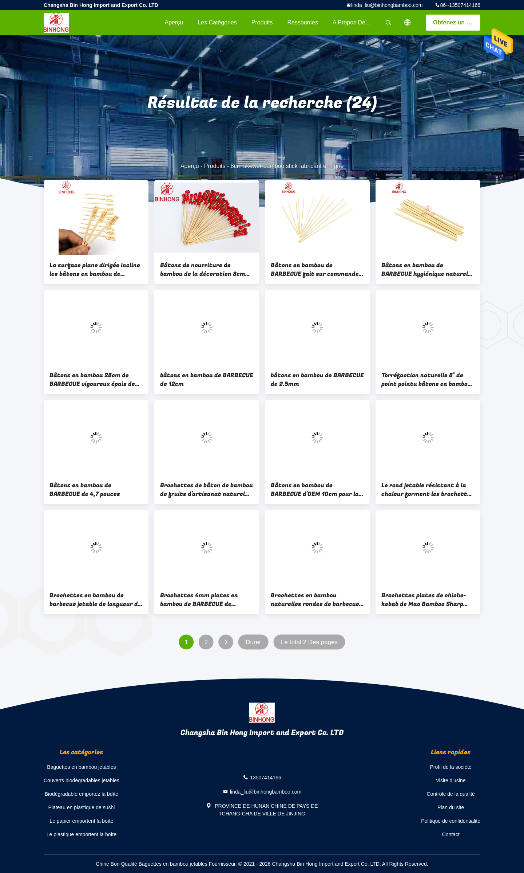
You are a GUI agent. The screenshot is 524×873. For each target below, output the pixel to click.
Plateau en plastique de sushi (81, 807)
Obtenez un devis (456, 22)
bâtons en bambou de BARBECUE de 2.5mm (317, 379)
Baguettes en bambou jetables (81, 767)
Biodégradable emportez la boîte (81, 794)
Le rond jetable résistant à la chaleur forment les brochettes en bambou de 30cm (427, 489)
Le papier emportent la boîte (81, 821)
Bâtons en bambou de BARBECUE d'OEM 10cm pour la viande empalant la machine (315, 489)
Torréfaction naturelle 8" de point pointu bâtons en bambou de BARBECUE (426, 379)
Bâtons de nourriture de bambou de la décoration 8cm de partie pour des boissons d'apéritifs (202, 269)
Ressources (302, 22)
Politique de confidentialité (450, 821)
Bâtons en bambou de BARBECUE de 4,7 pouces (84, 489)
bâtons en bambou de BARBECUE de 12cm (206, 379)
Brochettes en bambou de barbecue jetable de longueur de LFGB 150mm (95, 599)
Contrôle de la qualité (451, 794)
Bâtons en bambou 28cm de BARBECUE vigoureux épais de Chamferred (92, 379)
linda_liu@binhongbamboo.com (386, 5)
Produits (262, 22)
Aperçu (173, 22)
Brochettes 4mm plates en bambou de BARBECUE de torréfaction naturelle (199, 599)
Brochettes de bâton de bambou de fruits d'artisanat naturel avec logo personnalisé (206, 489)
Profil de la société (450, 767)
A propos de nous (356, 22)
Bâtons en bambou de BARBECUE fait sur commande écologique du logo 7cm (315, 269)
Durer (253, 642)
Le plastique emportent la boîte (81, 834)
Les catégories (217, 22)
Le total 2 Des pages (309, 642)
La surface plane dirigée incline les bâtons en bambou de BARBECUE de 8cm (94, 269)
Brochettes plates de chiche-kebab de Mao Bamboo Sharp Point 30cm (423, 599)
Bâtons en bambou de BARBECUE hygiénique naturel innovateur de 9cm (424, 269)
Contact (451, 834)
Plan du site (450, 807)
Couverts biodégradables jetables (81, 780)
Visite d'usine (451, 780)
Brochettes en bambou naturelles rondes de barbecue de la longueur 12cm (315, 599)
